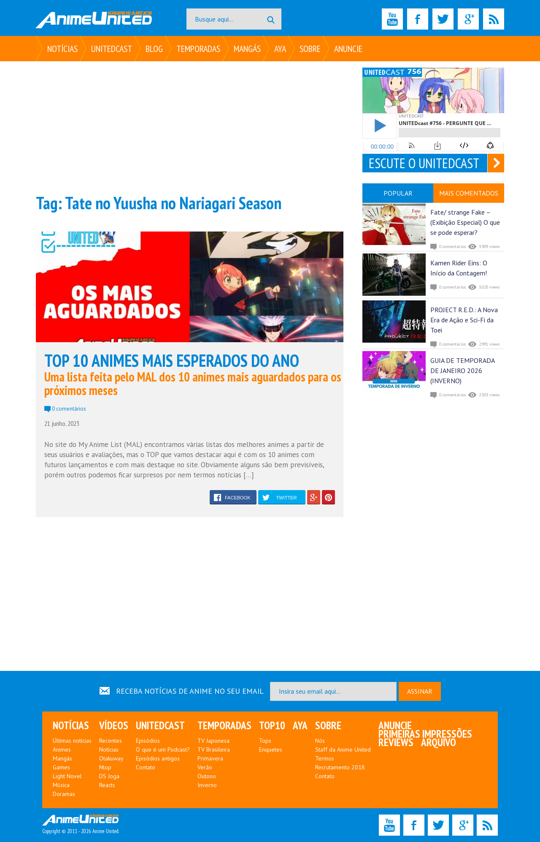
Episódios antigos (158, 758)
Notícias (62, 48)
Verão (204, 767)
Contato (145, 767)
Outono (206, 776)
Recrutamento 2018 (340, 767)
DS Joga (109, 776)
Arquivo (438, 742)
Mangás (247, 48)
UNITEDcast (111, 48)
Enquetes (270, 749)
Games (61, 767)
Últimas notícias (72, 740)
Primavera (210, 758)
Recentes (110, 740)
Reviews (395, 742)
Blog (154, 48)
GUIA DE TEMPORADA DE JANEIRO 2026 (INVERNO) (462, 370)
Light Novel (67, 776)
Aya (280, 48)
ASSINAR (419, 691)
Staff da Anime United (343, 749)
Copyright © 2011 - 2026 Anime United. (80, 825)
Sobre (310, 48)
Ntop (105, 767)
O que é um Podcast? (163, 749)
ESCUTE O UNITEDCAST (424, 163)
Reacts (107, 785)
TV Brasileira (213, 749)
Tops (265, 740)
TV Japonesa (213, 740)
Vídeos (113, 725)
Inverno (207, 785)
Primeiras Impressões (425, 734)
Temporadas (198, 48)
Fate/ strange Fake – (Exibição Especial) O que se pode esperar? (465, 222)
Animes (62, 749)
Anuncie (348, 48)
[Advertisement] (189, 127)
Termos (324, 758)
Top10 (272, 725)
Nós (320, 740)
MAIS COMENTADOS (468, 193)
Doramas (64, 794)
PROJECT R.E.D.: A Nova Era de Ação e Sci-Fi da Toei (464, 319)
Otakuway (111, 758)
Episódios (148, 740)
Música (61, 785)
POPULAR (398, 193)
